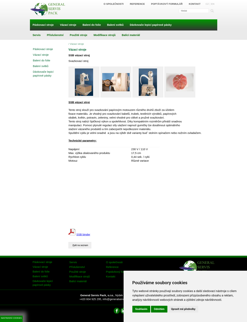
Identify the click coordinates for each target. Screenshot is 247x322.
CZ (207, 4)
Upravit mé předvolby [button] (183, 309)
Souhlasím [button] (141, 309)
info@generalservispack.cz (119, 299)
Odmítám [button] (159, 309)
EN (213, 4)
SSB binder (83, 234)
